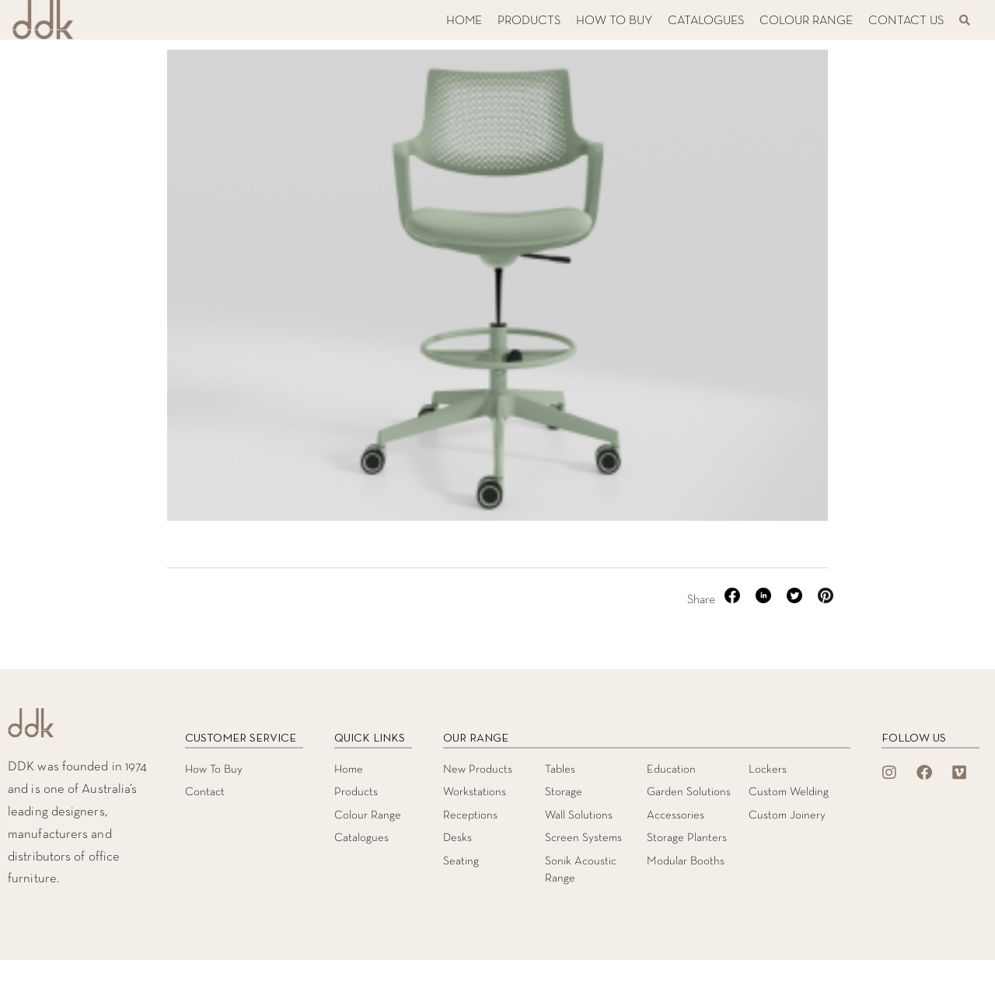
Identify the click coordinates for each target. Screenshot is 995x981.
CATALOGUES (706, 21)
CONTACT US (906, 21)
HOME (464, 21)
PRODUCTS (529, 21)
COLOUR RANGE (806, 21)
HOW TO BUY (614, 21)
